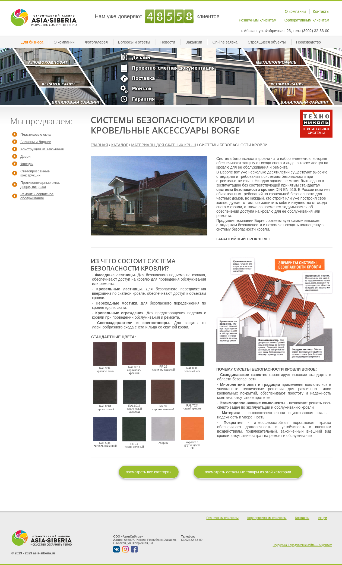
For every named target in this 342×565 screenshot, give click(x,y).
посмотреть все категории (149, 472)
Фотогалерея (98, 42)
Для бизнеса (34, 42)
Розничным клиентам (257, 20)
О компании (295, 11)
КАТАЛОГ (119, 145)
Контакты (321, 11)
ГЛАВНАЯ (99, 145)
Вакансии (196, 42)
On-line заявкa (227, 42)
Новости (170, 42)
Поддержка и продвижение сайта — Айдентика (302, 545)
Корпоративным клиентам (306, 20)
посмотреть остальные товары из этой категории (248, 472)
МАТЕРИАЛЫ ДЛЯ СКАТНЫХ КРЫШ (163, 145)
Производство (310, 42)
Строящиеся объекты (269, 42)
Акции (322, 518)
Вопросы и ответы (136, 42)
